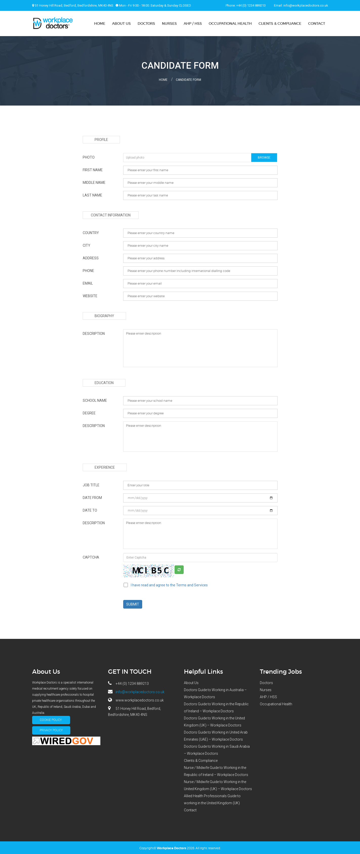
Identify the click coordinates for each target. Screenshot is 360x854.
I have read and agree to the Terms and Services (169, 584)
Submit (132, 603)
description (94, 333)
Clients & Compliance (280, 23)
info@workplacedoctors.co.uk (305, 5)
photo (89, 156)
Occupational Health (230, 23)
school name (95, 399)
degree (89, 412)
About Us (121, 23)
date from (92, 497)
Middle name (94, 182)
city (86, 244)
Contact (316, 23)
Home (99, 23)
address (91, 257)
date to (90, 509)
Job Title (91, 484)
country (91, 232)
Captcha (91, 556)
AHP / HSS (193, 23)
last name (92, 194)
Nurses (169, 23)
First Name (93, 169)
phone (88, 270)
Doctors (146, 23)
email (88, 282)
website (90, 295)
